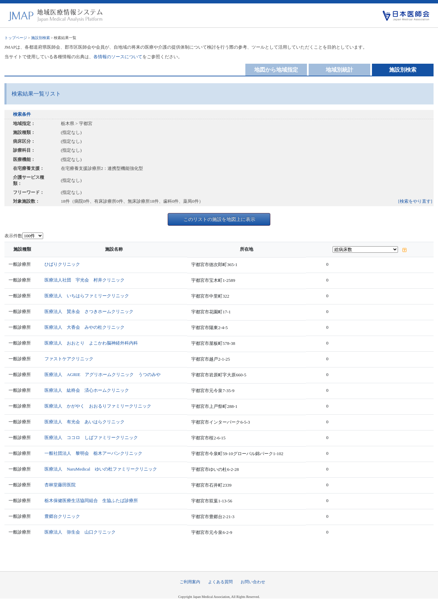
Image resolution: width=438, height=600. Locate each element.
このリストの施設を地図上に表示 (219, 219)
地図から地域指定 (276, 70)
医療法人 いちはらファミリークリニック (86, 295)
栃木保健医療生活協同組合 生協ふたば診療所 (91, 500)
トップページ (15, 38)
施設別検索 (40, 38)
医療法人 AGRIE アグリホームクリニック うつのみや (102, 374)
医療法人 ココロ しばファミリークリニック (91, 437)
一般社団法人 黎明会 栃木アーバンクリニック (93, 453)
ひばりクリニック (62, 264)
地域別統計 (339, 70)
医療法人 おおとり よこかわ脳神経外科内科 (91, 343)
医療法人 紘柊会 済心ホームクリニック (86, 390)
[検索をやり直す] (415, 201)
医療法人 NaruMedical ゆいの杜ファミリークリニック (100, 469)
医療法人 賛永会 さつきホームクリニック (88, 311)
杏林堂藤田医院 (60, 484)
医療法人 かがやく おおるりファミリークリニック (97, 406)
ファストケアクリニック (68, 358)
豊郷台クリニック (62, 516)
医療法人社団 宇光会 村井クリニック (84, 280)
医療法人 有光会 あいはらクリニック (84, 421)
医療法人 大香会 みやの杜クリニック (84, 327)
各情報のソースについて (117, 56)
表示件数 (13, 235)
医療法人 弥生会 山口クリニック (80, 532)
